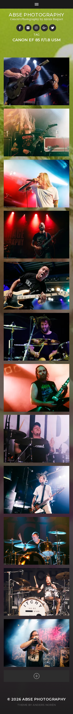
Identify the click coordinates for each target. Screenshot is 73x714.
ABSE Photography (36, 15)
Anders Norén (44, 704)
